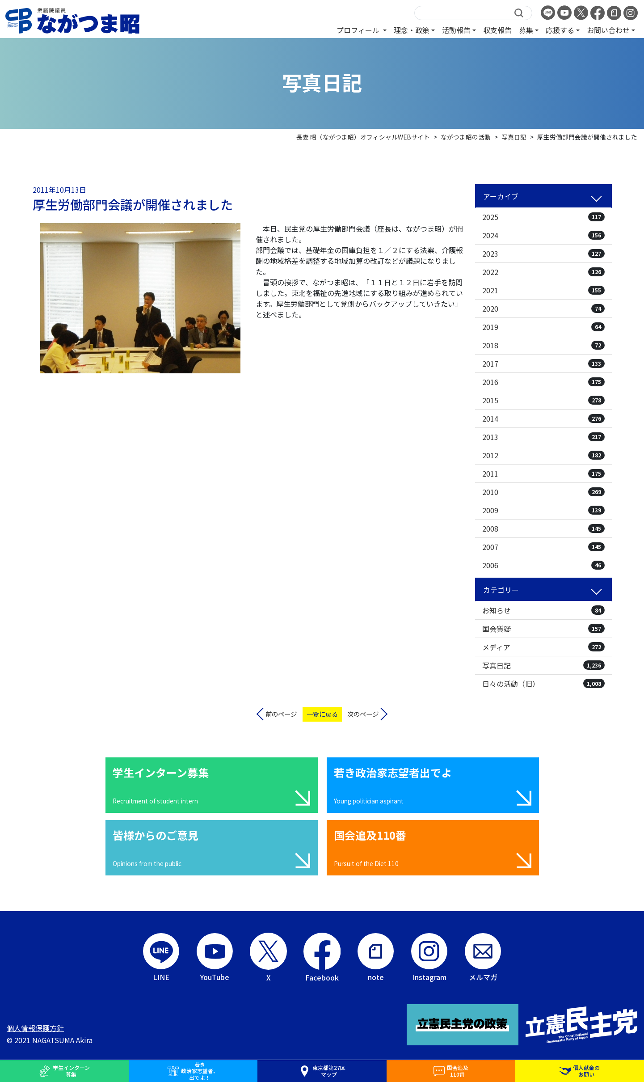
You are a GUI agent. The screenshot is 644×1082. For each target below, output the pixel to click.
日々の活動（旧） (543, 683)
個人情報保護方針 (35, 1028)
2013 (543, 436)
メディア (543, 647)
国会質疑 (543, 628)
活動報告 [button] (456, 30)
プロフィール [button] (359, 30)
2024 (543, 235)
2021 (543, 290)
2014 (543, 418)
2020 (543, 308)
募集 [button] (526, 30)
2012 (543, 455)
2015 (543, 400)
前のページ (281, 714)
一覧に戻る (322, 714)
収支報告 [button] (497, 30)
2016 (543, 381)
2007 (543, 546)
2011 (543, 473)
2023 (543, 253)
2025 (543, 216)
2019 (543, 326)
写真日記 (543, 665)
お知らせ (543, 610)
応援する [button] (560, 30)
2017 (543, 363)
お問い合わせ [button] (608, 30)
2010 (543, 491)
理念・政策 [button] (411, 30)
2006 (543, 565)
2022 (543, 271)
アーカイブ (500, 196)
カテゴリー (501, 589)
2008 (543, 528)
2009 (543, 510)
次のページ (363, 714)
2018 (543, 345)
